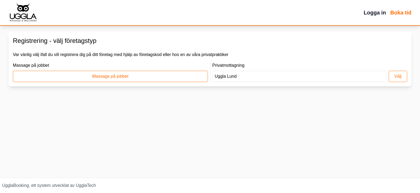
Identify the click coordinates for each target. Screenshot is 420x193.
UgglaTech (86, 185)
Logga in (375, 13)
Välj (398, 76)
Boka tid (400, 13)
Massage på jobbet (110, 76)
